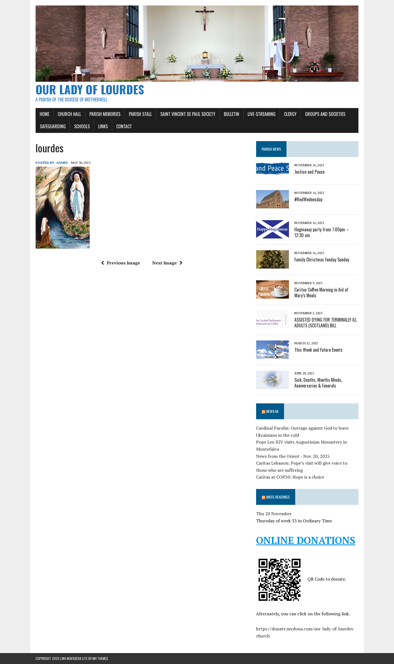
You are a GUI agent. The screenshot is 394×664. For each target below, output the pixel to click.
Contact (124, 126)
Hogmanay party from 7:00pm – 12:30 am (321, 232)
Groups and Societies (325, 114)
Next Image (167, 263)
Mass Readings (278, 497)
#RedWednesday (308, 199)
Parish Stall (140, 114)
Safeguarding (53, 126)
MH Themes (100, 658)
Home (44, 114)
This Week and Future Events (318, 349)
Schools (82, 126)
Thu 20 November (274, 514)
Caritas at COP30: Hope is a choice (290, 477)
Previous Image (120, 263)
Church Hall (69, 114)
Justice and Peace (309, 171)
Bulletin (231, 114)
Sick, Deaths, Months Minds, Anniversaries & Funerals (318, 383)
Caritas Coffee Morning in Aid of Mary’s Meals (321, 292)
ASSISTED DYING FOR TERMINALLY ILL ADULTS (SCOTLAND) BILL (325, 322)
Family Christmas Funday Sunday (321, 259)
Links (103, 126)
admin (62, 163)
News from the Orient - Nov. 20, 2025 (293, 456)
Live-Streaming (262, 114)
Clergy (290, 114)
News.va (272, 411)
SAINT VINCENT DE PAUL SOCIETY (187, 114)
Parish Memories (104, 114)
